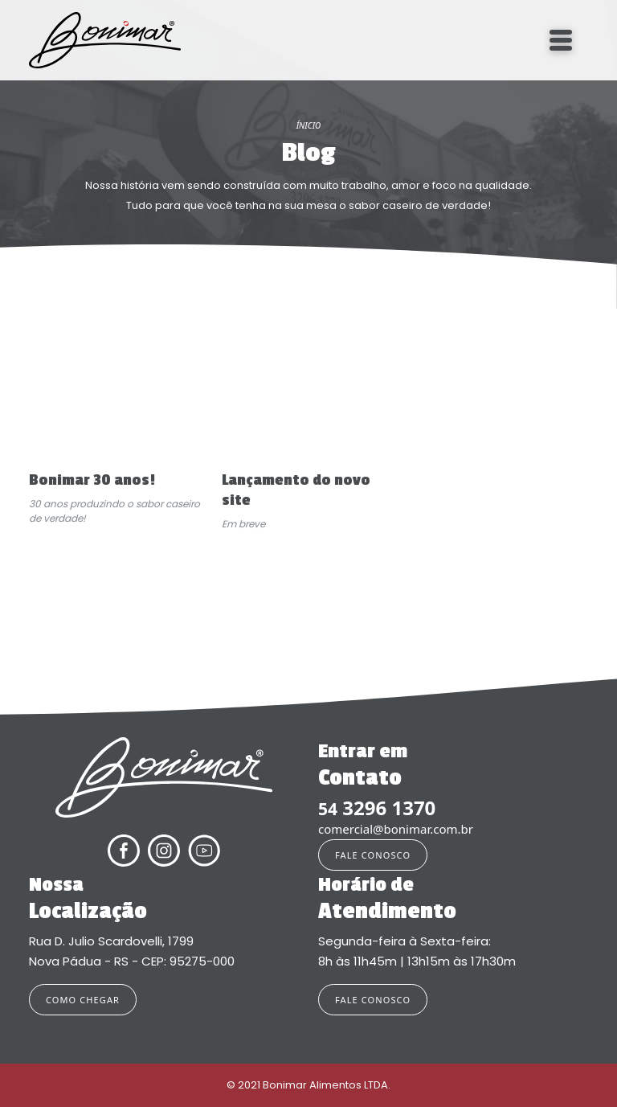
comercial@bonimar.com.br (395, 829)
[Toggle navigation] (560, 40)
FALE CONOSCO (373, 855)
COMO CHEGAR (83, 1000)
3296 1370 (376, 808)
